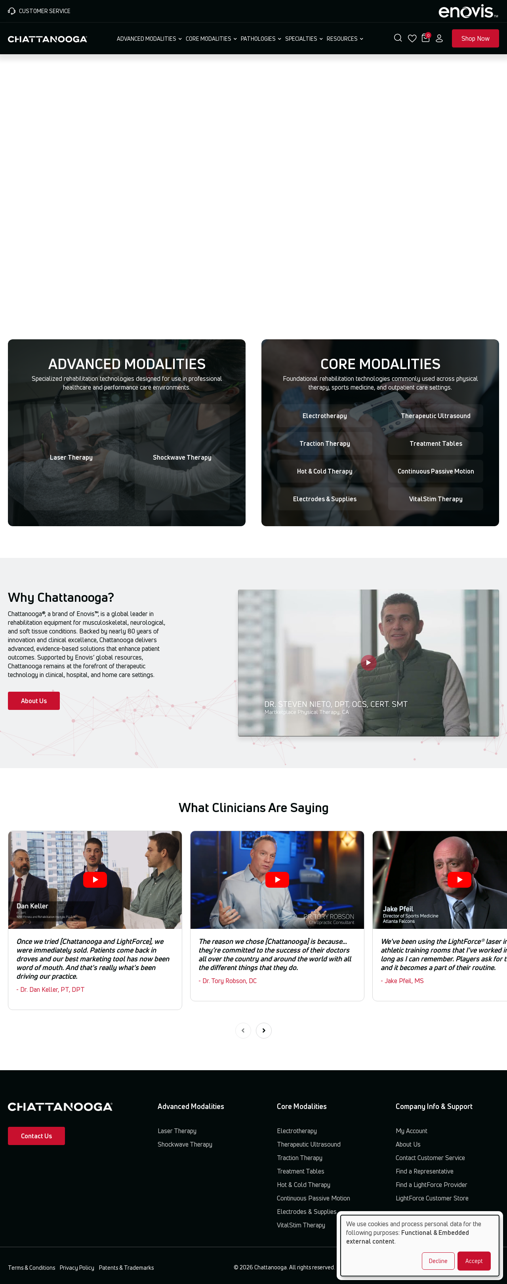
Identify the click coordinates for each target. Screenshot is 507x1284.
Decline (438, 1260)
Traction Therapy (324, 443)
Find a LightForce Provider (431, 1185)
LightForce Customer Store (432, 1198)
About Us (34, 701)
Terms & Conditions (31, 1267)
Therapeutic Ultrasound (436, 416)
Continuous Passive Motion (436, 471)
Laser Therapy (71, 457)
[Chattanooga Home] (47, 38)
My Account (411, 1131)
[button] (398, 38)
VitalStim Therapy (436, 499)
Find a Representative (425, 1171)
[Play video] (369, 663)
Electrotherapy (325, 416)
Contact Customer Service (430, 1158)
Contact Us (36, 1136)
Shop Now (475, 38)
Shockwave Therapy (182, 457)
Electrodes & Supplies (324, 499)
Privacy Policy (77, 1267)
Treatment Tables (436, 443)
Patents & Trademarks (126, 1267)
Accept (474, 1260)
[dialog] (420, 1245)
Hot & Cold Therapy (325, 471)
